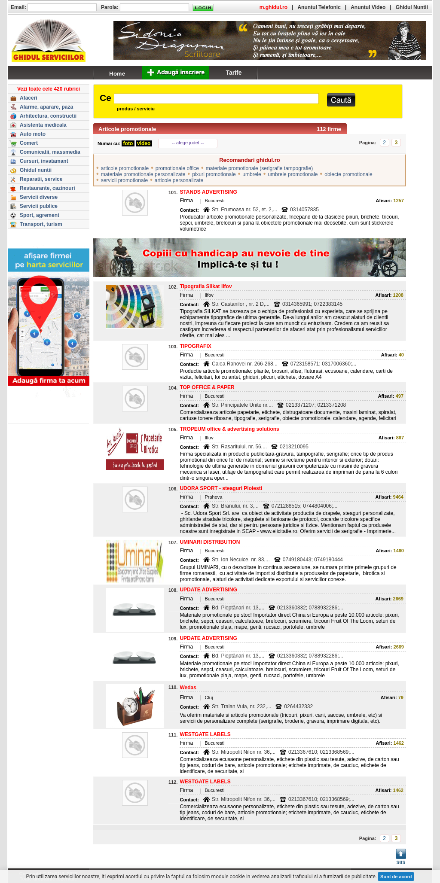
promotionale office (177, 168)
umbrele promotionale (293, 174)
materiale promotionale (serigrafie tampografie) (259, 168)
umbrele (251, 174)
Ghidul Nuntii (412, 7)
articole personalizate (179, 180)
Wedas (188, 688)
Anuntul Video (368, 7)
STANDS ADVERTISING (208, 192)
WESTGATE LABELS (205, 734)
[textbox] (216, 98)
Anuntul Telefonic (318, 7)
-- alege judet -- (188, 142)
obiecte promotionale (348, 174)
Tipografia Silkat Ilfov (206, 286)
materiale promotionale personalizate (143, 174)
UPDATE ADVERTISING (208, 590)
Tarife (233, 72)
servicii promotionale (124, 180)
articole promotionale (125, 168)
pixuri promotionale (213, 174)
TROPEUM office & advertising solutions (229, 429)
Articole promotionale (127, 129)
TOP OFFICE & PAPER (207, 387)
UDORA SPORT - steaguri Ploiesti (221, 488)
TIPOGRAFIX (195, 346)
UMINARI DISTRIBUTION (210, 542)
